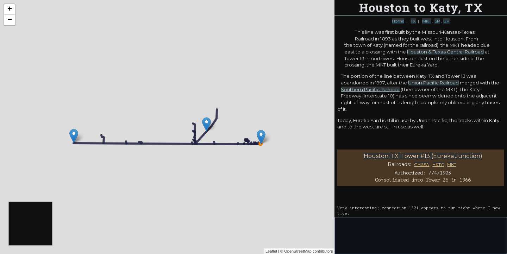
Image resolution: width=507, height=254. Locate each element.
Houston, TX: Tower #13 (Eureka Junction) (423, 156)
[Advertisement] (31, 224)
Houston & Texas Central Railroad (445, 52)
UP (446, 21)
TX (413, 21)
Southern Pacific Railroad (370, 89)
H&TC (438, 164)
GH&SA (421, 164)
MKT (426, 21)
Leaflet (271, 251)
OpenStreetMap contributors (308, 251)
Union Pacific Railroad (433, 82)
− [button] (9, 20)
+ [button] (9, 9)
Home (398, 21)
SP (437, 21)
